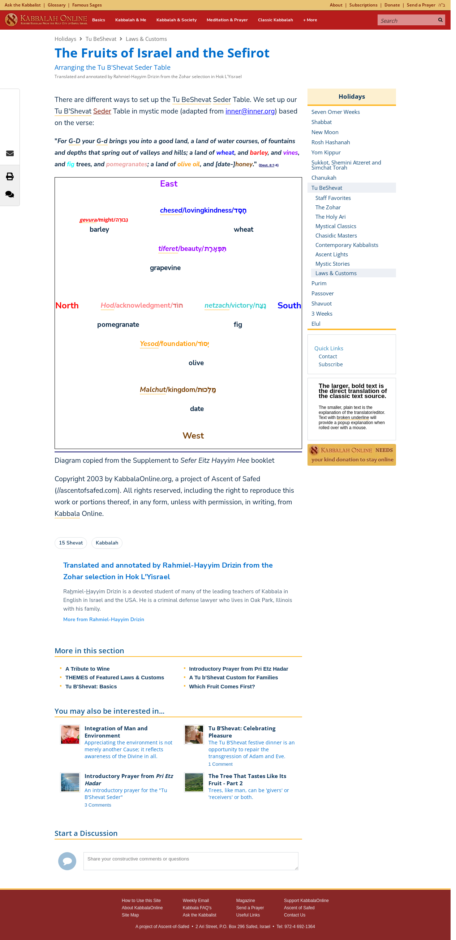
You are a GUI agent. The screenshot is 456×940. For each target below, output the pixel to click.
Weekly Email (196, 900)
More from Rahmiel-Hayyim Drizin (103, 619)
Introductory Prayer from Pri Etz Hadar (238, 669)
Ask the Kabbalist (23, 5)
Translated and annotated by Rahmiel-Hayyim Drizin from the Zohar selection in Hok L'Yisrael (148, 76)
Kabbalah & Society (176, 20)
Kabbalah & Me (130, 20)
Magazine (245, 900)
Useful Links (248, 915)
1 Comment (220, 764)
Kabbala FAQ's (197, 907)
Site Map (130, 915)
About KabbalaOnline (142, 907)
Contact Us (294, 915)
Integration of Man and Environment (116, 732)
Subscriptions (363, 5)
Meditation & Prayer (227, 20)
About (336, 5)
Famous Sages (87, 5)
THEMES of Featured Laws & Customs (114, 677)
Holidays (65, 38)
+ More (310, 20)
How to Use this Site (141, 900)
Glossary (56, 5)
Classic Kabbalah (275, 20)
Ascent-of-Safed (173, 926)
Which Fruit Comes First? (222, 686)
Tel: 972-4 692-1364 (295, 926)
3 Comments (98, 805)
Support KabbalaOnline (306, 900)
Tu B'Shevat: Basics (91, 686)
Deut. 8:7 (267, 165)
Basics (98, 20)
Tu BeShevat (101, 38)
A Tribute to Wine (87, 669)
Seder (102, 111)
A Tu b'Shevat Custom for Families (233, 677)
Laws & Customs (146, 38)
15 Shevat (71, 542)
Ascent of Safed (299, 907)
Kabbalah (107, 542)
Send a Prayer (421, 5)
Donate (392, 5)
